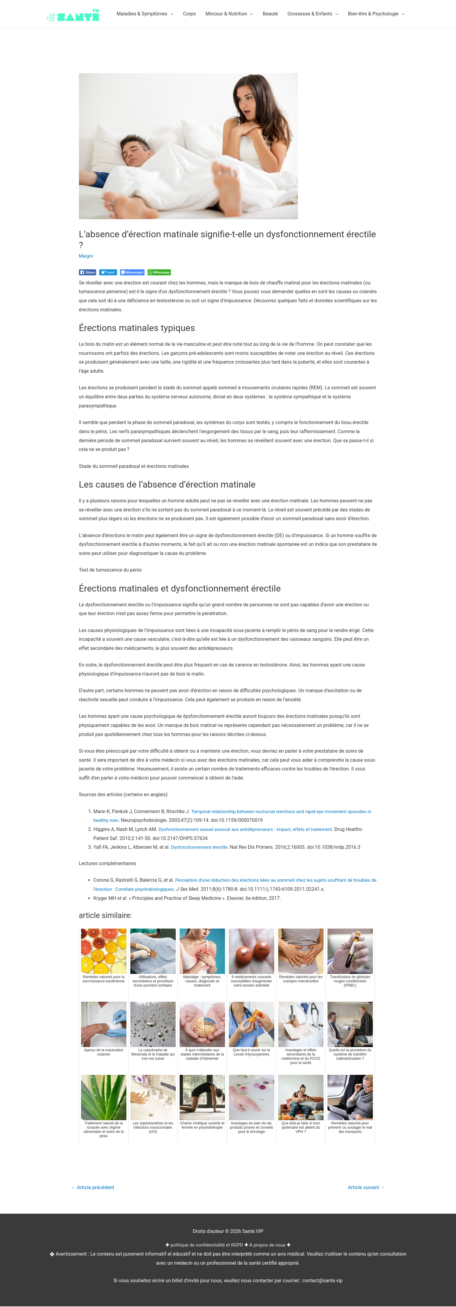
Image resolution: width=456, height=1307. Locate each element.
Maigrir (86, 256)
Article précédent (93, 1188)
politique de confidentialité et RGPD (206, 1245)
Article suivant (365, 1188)
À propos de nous (269, 1245)
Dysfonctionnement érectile (200, 847)
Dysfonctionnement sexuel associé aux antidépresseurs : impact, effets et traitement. (250, 829)
